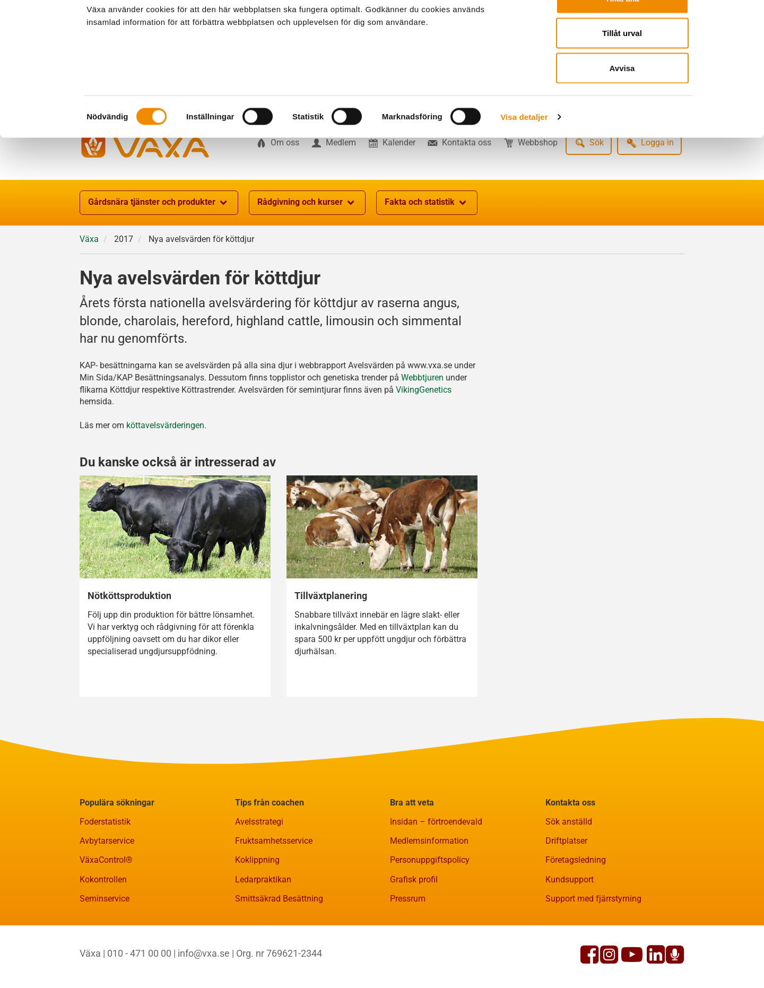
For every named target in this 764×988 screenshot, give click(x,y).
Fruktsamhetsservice (273, 893)
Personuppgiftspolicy (430, 912)
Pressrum (408, 951)
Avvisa (622, 97)
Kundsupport (569, 931)
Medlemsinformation (429, 893)
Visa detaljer (524, 146)
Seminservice (104, 951)
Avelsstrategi (259, 874)
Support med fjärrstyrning (593, 951)
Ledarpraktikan (263, 931)
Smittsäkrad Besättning (279, 951)
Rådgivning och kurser (307, 254)
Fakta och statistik (427, 254)
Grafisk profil (414, 931)
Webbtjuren (422, 429)
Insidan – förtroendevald (436, 874)
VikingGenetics (424, 442)
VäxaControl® (106, 912)
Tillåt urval (622, 62)
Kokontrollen (103, 931)
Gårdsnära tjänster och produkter (159, 254)
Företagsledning (575, 912)
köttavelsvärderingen (165, 477)
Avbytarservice (107, 893)
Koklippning (257, 912)
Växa (89, 291)
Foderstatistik (105, 874)
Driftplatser (566, 893)
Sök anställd (568, 874)
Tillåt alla (622, 27)
